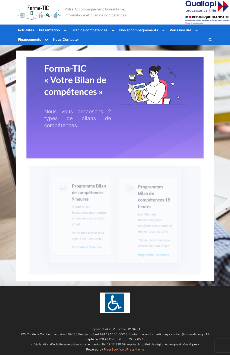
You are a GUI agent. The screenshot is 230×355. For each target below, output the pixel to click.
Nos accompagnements (138, 30)
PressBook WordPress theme (124, 349)
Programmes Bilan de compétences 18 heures (152, 202)
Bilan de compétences (89, 30)
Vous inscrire (180, 30)
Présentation (49, 30)
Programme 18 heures (152, 254)
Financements (29, 39)
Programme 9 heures (87, 247)
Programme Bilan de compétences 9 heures (89, 198)
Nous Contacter (66, 39)
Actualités (25, 30)
